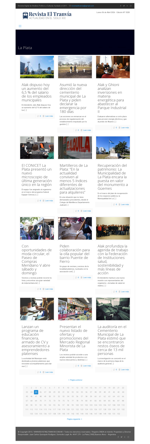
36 (86, 392)
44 (123, 392)
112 (31, 409)
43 (118, 392)
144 (81, 414)
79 (82, 401)
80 (86, 401)
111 (26, 409)
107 (109, 405)
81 (91, 401)
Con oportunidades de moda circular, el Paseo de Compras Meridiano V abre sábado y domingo (37, 259)
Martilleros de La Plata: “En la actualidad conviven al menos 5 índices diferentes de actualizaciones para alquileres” (74, 179)
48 (41, 396)
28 (50, 392)
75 (63, 401)
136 (45, 414)
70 (41, 401)
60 (96, 396)
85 (109, 401)
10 (68, 388)
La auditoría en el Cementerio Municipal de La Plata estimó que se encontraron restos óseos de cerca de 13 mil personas (112, 340)
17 (100, 388)
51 (54, 396)
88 (123, 401)
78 (77, 401)
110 (123, 405)
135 (40, 414)
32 (68, 392)
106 (104, 405)
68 (31, 401)
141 (68, 414)
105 (100, 405)
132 (123, 409)
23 (27, 392)
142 (72, 414)
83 (100, 401)
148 (100, 414)
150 (109, 414)
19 (109, 388)
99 (73, 405)
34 (77, 392)
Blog (110, 47)
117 (54, 409)
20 (114, 388)
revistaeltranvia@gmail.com (83, 6)
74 (59, 401)
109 (118, 405)
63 (109, 396)
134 (36, 414)
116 (49, 409)
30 (59, 392)
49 (45, 396)
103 (90, 405)
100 (77, 405)
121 (72, 409)
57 (82, 396)
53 (63, 396)
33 (73, 392)
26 (41, 392)
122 (77, 409)
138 (54, 414)
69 (36, 401)
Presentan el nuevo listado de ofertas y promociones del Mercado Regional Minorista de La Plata (75, 338)
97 (63, 405)
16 (96, 388)
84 (105, 401)
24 (31, 392)
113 (36, 409)
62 (105, 396)
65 (118, 396)
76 (68, 401)
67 (27, 401)
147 (95, 414)
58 (86, 396)
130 (113, 409)
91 (36, 405)
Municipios (122, 47)
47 (36, 396)
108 (113, 405)
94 (50, 405)
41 (109, 392)
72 (50, 401)
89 (27, 405)
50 (50, 396)
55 (73, 396)
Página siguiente (75, 419)
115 (45, 409)
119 (63, 409)
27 (45, 392)
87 (118, 401)
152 (118, 414)
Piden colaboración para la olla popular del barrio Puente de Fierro (75, 253)
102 (86, 405)
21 (118, 388)
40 (105, 392)
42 (114, 392)
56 (77, 396)
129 (109, 409)
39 (100, 392)
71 (45, 401)
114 (40, 409)
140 (63, 414)
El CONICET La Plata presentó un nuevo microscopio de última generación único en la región (37, 175)
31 (63, 392)
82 (96, 401)
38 (96, 392)
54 (68, 396)
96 (59, 405)
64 (114, 396)
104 (95, 405)
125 (90, 409)
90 (31, 405)
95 (54, 405)
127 (100, 409)
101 (81, 405)
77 (73, 401)
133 (31, 414)
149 (104, 414)
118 (58, 409)
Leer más (49, 116)
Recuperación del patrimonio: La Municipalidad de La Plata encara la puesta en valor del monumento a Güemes (113, 177)
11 (73, 388)
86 (114, 401)
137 (49, 414)
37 (91, 392)
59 (91, 396)
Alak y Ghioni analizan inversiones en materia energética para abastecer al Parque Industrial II (112, 98)
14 (86, 388)
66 (123, 396)
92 (41, 405)
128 (104, 409)
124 (86, 409)
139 (58, 414)
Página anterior (75, 380)
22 (123, 388)
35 (82, 392)
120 (68, 409)
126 (95, 409)
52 (59, 396)
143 (77, 414)
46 (31, 396)
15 (91, 388)
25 (36, 392)
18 (105, 388)
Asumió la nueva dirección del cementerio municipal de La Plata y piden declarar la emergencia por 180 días (73, 98)
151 (113, 414)
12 (77, 388)
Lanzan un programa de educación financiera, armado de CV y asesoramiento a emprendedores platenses (36, 340)
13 (82, 388)
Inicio (101, 47)
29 (54, 392)
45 (27, 396)
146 (90, 414)
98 (68, 405)
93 (45, 405)
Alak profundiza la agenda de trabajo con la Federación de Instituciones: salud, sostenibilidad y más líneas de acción (113, 259)
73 (54, 401)
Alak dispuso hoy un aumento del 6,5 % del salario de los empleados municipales (36, 92)
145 (86, 414)
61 (100, 396)
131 (118, 409)
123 (81, 409)
